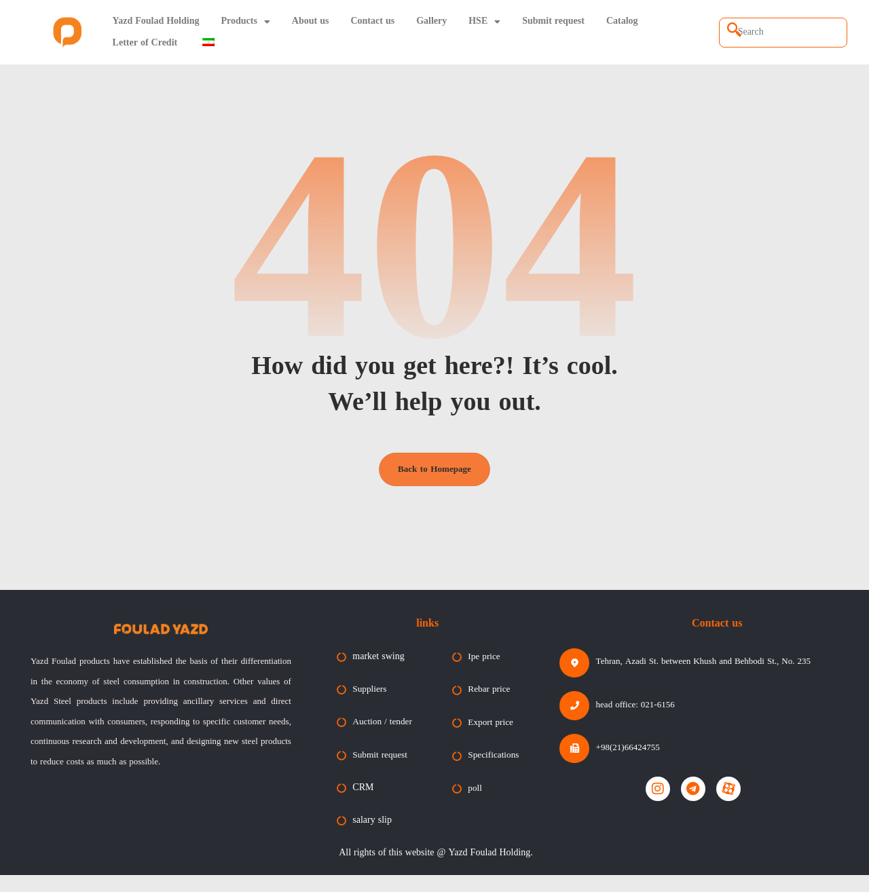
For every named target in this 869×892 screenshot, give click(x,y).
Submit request (553, 21)
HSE (484, 22)
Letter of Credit (145, 43)
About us (310, 21)
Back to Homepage (434, 475)
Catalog (622, 21)
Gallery (431, 21)
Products (245, 22)
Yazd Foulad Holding (156, 21)
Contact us (372, 21)
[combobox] (783, 33)
